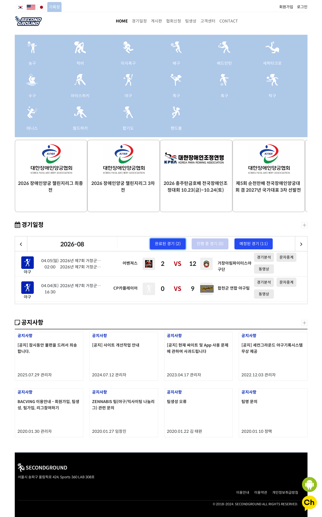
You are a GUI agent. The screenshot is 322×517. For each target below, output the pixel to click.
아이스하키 (80, 95)
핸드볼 (176, 128)
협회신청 (173, 21)
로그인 (302, 6)
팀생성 (190, 21)
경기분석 (264, 257)
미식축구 (128, 63)
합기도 (128, 128)
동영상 (264, 269)
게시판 (156, 21)
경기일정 (139, 21)
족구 (176, 95)
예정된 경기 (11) (253, 243)
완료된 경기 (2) (168, 243)
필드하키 (80, 128)
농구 (32, 63)
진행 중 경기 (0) (210, 243)
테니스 (32, 128)
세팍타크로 (272, 63)
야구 (128, 95)
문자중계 (286, 257)
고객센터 (207, 21)
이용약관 (260, 492)
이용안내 (242, 492)
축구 (224, 95)
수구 (32, 95)
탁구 (272, 95)
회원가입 (286, 6)
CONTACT (228, 21)
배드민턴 (224, 63)
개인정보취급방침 (285, 492)
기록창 (54, 7)
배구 (176, 63)
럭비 (80, 63)
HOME (122, 21)
